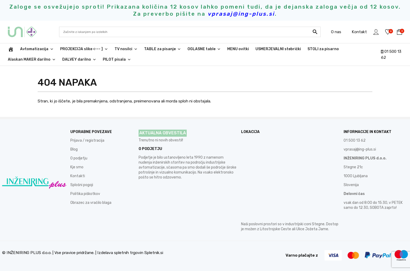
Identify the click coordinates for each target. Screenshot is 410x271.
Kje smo (76, 167)
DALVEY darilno (79, 59)
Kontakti (77, 176)
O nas (336, 31)
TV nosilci (126, 49)
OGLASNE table (204, 49)
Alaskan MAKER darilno (32, 59)
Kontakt (359, 31)
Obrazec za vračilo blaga (90, 202)
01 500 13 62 (355, 140)
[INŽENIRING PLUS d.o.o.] (11, 49)
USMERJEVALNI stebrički (278, 49)
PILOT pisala (117, 59)
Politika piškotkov (85, 194)
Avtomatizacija (37, 49)
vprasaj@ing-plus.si (360, 149)
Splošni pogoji (81, 185)
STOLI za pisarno (323, 49)
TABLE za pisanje (162, 49)
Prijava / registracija (87, 140)
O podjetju (78, 158)
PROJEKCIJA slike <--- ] (84, 49)
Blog (74, 149)
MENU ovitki (238, 49)
